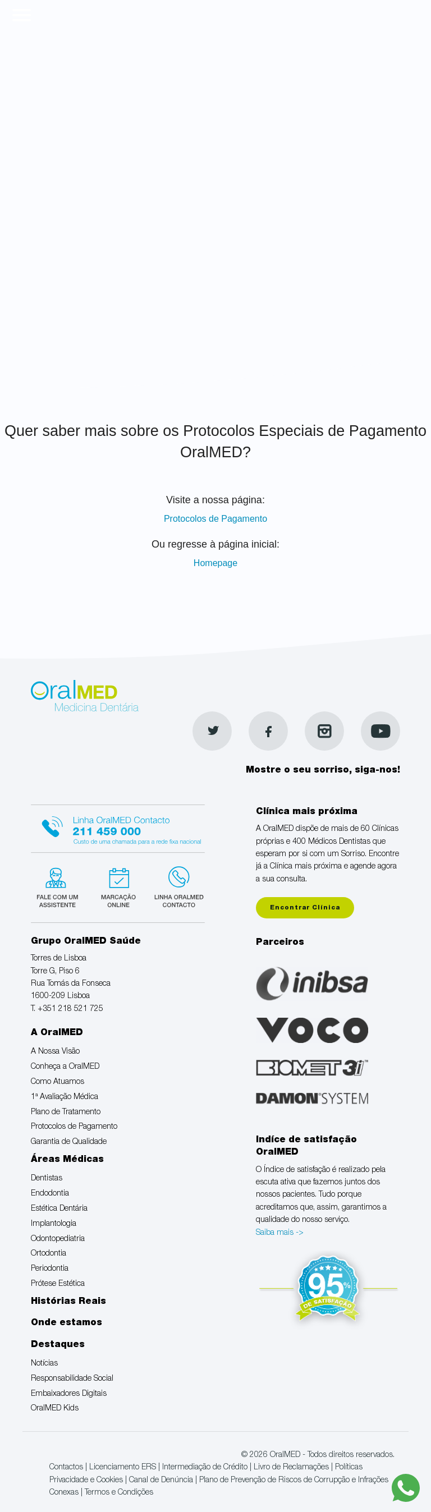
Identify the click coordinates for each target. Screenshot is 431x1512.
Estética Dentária (59, 1209)
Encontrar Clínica (305, 908)
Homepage (215, 563)
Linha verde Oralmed (175, 885)
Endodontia (50, 1194)
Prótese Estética (58, 1284)
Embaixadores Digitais (69, 1394)
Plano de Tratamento (65, 1112)
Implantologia (53, 1224)
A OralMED (57, 1033)
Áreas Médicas (67, 1160)
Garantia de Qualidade (69, 1142)
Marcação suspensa (117, 885)
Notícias (44, 1364)
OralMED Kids (55, 1409)
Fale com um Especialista (60, 885)
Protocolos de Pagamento (215, 518)
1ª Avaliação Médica (64, 1097)
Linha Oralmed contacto (118, 827)
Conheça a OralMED (65, 1067)
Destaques (58, 1345)
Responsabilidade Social (72, 1379)
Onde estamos (66, 1323)
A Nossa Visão (55, 1052)
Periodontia (49, 1269)
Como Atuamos (57, 1082)
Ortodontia (48, 1254)
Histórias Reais (68, 1302)
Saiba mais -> (280, 1233)
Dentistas (46, 1179)
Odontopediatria (58, 1239)
